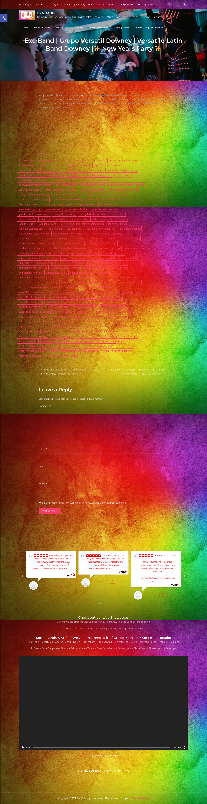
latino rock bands (117, 223)
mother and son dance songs (123, 238)
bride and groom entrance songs (125, 184)
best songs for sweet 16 (60, 175)
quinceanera (25, 263)
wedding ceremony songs (32, 336)
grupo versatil (53, 209)
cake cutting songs (29, 189)
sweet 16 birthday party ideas (94, 292)
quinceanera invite (116, 267)
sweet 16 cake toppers (31, 297)
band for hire (101, 165)
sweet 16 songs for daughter (34, 311)
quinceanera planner (81, 272)
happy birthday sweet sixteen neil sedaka (102, 214)
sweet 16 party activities (93, 302)
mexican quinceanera (30, 238)
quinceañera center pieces (33, 267)
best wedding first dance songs (68, 180)
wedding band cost (29, 331)
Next (184, 576)
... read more (118, 568)
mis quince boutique (57, 238)
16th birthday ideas (94, 160)
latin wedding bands (93, 223)
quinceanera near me (30, 272)
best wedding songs (66, 184)
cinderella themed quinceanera (59, 189)
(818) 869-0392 (126, 4)
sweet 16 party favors (30, 306)
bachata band (82, 165)
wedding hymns (27, 341)
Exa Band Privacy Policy (33, 40)
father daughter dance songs (68, 199)
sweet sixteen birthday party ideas (114, 311)
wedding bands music (107, 331)
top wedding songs (29, 326)
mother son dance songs (32, 248)
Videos (79, 27)
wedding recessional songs (64, 350)
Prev (22, 576)
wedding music (82, 341)
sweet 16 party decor (121, 302)
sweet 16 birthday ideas (31, 292)
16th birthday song (60, 165)
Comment (45, 406)
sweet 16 (56, 287)
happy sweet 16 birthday (53, 219)
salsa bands (25, 282)
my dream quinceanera (31, 253)
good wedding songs (111, 204)
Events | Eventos (122, 27)
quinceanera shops (107, 272)
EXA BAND (46, 13)
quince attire (51, 258)
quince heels (68, 258)
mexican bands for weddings (107, 233)
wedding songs (91, 350)
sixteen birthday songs (74, 282)
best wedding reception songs (35, 184)
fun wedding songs (52, 204)
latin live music (26, 223)
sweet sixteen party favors (33, 321)
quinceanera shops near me (34, 277)
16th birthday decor (69, 160)
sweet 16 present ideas (113, 306)
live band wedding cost (31, 228)
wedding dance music (62, 336)
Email (42, 466)
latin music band (47, 223)
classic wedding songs (92, 189)
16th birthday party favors (123, 160)
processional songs (29, 258)
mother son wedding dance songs (68, 248)
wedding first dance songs (122, 336)
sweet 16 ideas (48, 302)
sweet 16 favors (27, 302)
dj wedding (88, 194)
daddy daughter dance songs (34, 194)
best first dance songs (31, 175)
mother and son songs (31, 243)
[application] (103, 703)
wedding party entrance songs (35, 346)
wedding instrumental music (55, 341)
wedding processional (67, 346)
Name (43, 449)
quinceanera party (56, 272)
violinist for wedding (125, 326)
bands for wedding (29, 170)
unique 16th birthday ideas (58, 326)
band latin (118, 165)
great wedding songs (30, 209)
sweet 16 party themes (85, 306)
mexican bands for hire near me (70, 233)
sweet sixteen (84, 311)
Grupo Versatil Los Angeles (103, 755)
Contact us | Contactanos (149, 27)
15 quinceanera (27, 160)
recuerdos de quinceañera (90, 277)
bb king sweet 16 (52, 170)
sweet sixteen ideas (115, 316)
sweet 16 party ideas (57, 306)
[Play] (23, 747)
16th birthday (47, 160)
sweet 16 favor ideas (112, 297)
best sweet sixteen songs (90, 175)
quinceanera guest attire (64, 267)
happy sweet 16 (27, 219)
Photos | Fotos (63, 27)
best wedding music (99, 180)
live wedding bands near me (34, 233)
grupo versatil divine (76, 209)
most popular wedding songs (87, 238)
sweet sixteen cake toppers (33, 316)
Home (25, 27)
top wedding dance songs (124, 321)
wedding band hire (53, 331)
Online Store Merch (98, 27)
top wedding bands (96, 321)
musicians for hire (134, 248)
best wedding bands (119, 175)
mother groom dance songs (101, 243)
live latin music (74, 228)
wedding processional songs (99, 346)
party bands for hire (83, 253)
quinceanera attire (46, 263)
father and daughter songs (33, 199)
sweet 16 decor (88, 297)
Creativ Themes (140, 798)
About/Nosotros (42, 27)
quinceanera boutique (72, 263)
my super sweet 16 (58, 253)
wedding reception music (32, 350)
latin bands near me (119, 219)
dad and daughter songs (122, 189)
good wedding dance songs (81, 204)
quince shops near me (109, 258)
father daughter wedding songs (105, 199)
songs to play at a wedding (33, 287)
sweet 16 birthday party (61, 292)
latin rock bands (69, 223)
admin (49, 95)
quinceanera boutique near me (105, 263)
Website (43, 483)
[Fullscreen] (183, 747)
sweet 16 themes (63, 311)
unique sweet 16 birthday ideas (93, 326)
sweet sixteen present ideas (67, 321)
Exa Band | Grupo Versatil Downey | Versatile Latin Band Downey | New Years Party (70, 371)
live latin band (54, 228)
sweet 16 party (68, 302)
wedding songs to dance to (118, 350)
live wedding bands (130, 228)
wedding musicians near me (109, 341)
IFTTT (45, 153)
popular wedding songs (111, 253)
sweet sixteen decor (63, 316)
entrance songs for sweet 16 (113, 194)
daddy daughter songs (66, 194)
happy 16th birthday (64, 214)
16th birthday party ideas (32, 165)
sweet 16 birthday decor (102, 287)
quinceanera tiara (62, 277)
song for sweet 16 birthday (105, 282)
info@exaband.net (148, 4)
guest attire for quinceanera (34, 214)
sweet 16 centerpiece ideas (61, 297)
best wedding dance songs (33, 180)
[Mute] (179, 747)
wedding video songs (30, 355)
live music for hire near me (101, 228)
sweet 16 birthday (75, 287)
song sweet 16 (132, 282)
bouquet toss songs (92, 184)
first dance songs (28, 204)
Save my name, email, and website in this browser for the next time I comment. (84, 503)
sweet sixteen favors (89, 316)
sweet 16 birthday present (128, 292)
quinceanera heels (92, 267)
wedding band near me (80, 331)
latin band (98, 219)
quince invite (86, 258)
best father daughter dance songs (84, 170)
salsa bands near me (47, 282)
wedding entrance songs (91, 336)
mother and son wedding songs (65, 243)
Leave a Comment (57, 107)
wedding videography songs (61, 355)
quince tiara (131, 258)
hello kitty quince (80, 219)
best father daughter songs (122, 170)
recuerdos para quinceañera (124, 277)
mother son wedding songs (105, 248)
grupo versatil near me (104, 209)
